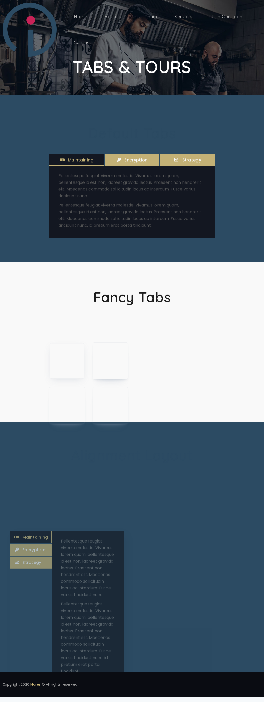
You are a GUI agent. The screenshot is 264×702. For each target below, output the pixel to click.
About (111, 16)
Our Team (146, 16)
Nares (35, 686)
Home (80, 16)
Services (184, 16)
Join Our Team (227, 16)
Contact (83, 42)
